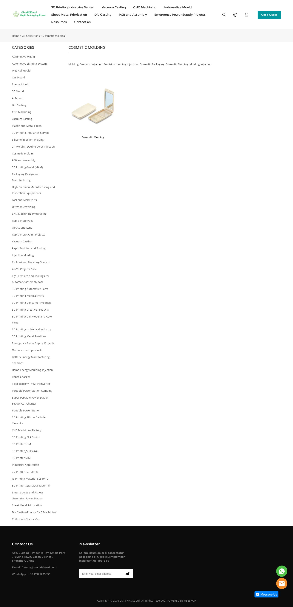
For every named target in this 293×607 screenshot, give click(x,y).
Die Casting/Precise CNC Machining (34, 512)
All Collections (31, 36)
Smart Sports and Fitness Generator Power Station (27, 495)
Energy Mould (20, 84)
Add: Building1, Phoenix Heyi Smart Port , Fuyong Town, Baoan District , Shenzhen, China (38, 556)
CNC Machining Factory (26, 430)
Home (15, 36)
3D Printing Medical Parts (28, 296)
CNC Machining (144, 7)
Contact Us (82, 22)
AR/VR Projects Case (24, 269)
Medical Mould (21, 70)
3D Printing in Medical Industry (31, 329)
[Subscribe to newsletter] (127, 573)
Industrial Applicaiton (25, 465)
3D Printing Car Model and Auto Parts (32, 319)
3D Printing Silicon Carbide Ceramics (29, 420)
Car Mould (18, 77)
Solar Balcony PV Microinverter (31, 383)
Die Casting (102, 14)
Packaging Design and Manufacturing (25, 177)
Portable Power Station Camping (32, 390)
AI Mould (17, 98)
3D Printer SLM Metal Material (31, 485)
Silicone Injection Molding (28, 139)
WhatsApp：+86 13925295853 (31, 574)
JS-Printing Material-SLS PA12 (30, 478)
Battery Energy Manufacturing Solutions (31, 360)
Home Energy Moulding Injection (32, 370)
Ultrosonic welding (23, 207)
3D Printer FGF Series (25, 471)
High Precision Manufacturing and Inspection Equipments (33, 190)
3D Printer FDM (21, 444)
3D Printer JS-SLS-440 (25, 451)
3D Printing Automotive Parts (30, 289)
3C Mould (18, 91)
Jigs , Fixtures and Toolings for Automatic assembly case (30, 279)
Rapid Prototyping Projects (28, 234)
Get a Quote (269, 14)
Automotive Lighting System (29, 63)
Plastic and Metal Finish (27, 126)
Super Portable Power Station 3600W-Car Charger (30, 400)
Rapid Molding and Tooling (29, 248)
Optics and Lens (22, 227)
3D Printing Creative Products (30, 309)
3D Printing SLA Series (26, 437)
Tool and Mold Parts (24, 200)
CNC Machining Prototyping (29, 214)
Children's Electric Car (26, 519)
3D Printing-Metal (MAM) (27, 167)
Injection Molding (23, 255)
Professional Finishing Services (31, 262)
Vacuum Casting (114, 7)
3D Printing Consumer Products (31, 302)
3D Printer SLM (21, 458)
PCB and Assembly (133, 14)
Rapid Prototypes (22, 220)
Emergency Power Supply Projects (180, 14)
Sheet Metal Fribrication (69, 14)
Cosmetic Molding (54, 36)
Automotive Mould (178, 7)
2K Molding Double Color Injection (33, 146)
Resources (59, 22)
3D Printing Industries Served (72, 7)
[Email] (100, 573)
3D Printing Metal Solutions (29, 336)
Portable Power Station (26, 410)
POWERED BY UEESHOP (181, 600)
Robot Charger (21, 377)
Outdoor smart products (27, 350)
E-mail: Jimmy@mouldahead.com (34, 567)
